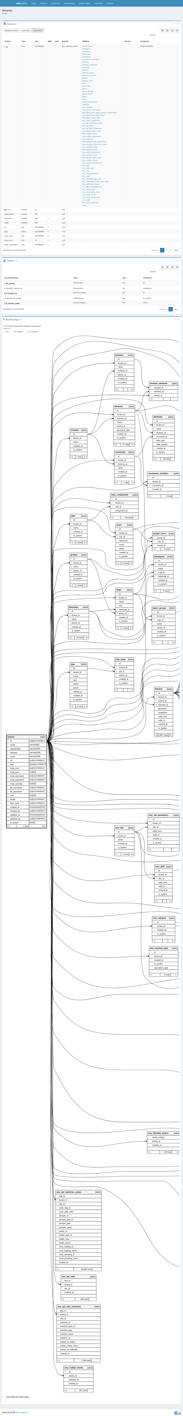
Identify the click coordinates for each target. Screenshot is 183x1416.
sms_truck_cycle (88, 189)
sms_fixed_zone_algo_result (93, 115)
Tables (34, 3)
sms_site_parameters (90, 173)
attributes (86, 49)
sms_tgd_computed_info (92, 186)
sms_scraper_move (89, 160)
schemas (85, 104)
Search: (165, 35)
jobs (83, 83)
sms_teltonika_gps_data (92, 179)
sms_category (87, 107)
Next (176, 250)
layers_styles (87, 94)
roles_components (89, 102)
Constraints (55, 3)
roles (84, 99)
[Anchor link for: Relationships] (20, 319)
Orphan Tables (84, 3)
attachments (87, 46)
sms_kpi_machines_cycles (92, 123)
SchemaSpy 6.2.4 (21, 1412)
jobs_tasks (86, 86)
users (84, 205)
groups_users (87, 80)
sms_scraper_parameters (92, 163)
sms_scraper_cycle (89, 155)
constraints (86, 57)
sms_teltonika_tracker (91, 184)
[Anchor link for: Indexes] (16, 260)
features (85, 70)
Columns (43, 3)
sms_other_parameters (91, 152)
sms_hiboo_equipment (91, 120)
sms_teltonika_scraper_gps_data (95, 181)
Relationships (69, 3)
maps (84, 96)
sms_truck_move (89, 194)
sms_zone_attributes (90, 202)
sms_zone (86, 200)
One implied (18, 331)
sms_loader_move (89, 133)
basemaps (86, 54)
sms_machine (87, 139)
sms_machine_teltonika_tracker (94, 144)
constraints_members (90, 59)
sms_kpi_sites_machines (92, 128)
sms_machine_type (89, 147)
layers (84, 88)
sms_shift (86, 165)
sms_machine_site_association (94, 141)
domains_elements (89, 65)
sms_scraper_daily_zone (92, 157)
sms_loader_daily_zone (91, 131)
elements (86, 67)
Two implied (33, 331)
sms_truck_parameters (91, 197)
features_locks (88, 72)
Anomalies (98, 3)
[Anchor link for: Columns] (17, 24)
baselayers (86, 51)
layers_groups (87, 91)
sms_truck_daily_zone (91, 192)
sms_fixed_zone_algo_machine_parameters (99, 112)
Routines (110, 3)
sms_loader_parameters (91, 136)
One (7, 331)
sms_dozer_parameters (91, 110)
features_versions (89, 75)
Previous (155, 250)
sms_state (86, 176)
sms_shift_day (87, 168)
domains (85, 62)
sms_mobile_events (90, 149)
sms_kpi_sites (87, 125)
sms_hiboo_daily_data (91, 118)
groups (85, 78)
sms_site (85, 171)
